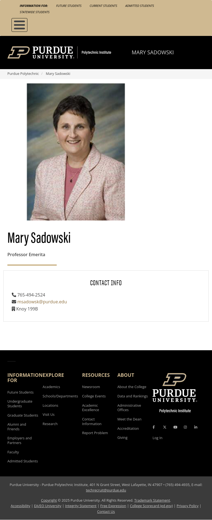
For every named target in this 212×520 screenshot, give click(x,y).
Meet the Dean (129, 419)
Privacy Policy (188, 505)
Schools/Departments (60, 396)
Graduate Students (22, 415)
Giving (122, 437)
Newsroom (91, 386)
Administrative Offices (129, 407)
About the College (131, 386)
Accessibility (20, 505)
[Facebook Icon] (154, 427)
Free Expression (113, 505)
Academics (51, 386)
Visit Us (49, 414)
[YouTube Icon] (175, 427)
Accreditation (128, 428)
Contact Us (106, 511)
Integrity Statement (81, 505)
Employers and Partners (19, 440)
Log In (157, 437)
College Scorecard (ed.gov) (151, 505)
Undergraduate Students (19, 403)
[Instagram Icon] (185, 427)
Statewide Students (35, 12)
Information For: (34, 6)
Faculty (13, 452)
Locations (50, 405)
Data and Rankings (132, 396)
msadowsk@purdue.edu (42, 302)
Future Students (68, 6)
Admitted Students (139, 6)
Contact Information (92, 421)
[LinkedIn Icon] (195, 427)
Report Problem (95, 432)
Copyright (49, 500)
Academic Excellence (90, 407)
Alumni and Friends (16, 426)
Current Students (103, 6)
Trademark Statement (152, 500)
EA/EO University (47, 505)
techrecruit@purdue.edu (106, 490)
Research (50, 423)
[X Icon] (165, 427)
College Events (94, 396)
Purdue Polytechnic (23, 73)
